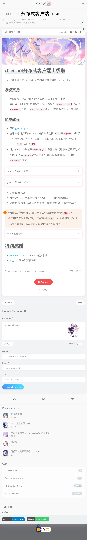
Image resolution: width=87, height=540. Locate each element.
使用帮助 (10, 22)
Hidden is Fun (18, 262)
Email (5, 370)
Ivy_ (13, 267)
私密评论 (73, 351)
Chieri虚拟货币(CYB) (20, 430)
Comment (7, 325)
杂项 (34, 22)
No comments (51, 19)
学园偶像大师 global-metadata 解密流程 (30, 440)
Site (4, 381)
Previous (9, 310)
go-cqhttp (21, 135)
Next (80, 310)
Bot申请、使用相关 (22, 22)
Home (9, 31)
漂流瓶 (14, 449)
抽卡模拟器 (16, 421)
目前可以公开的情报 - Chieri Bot (26, 458)
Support (43, 289)
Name (5, 358)
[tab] (14, 406)
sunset (8, 19)
